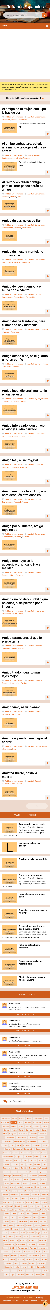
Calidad (38, 717)
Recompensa (43, 1254)
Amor (37, 335)
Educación (6, 1174)
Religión (6, 1262)
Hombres (45, 1193)
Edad (44, 1170)
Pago (14, 755)
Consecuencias (19, 1147)
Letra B (10, 1212)
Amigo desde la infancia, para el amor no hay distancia (23, 329)
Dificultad (6, 473)
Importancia (40, 617)
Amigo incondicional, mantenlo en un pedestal (24, 398)
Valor (21, 620)
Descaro (15, 1159)
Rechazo (25, 543)
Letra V (6, 1223)
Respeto (24, 407)
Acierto (21, 1124)
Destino (37, 1163)
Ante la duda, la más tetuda (32, 830)
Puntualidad (41, 1250)
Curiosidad (26, 1151)
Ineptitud (45, 1201)
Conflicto (41, 1144)
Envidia (14, 1178)
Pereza (25, 1242)
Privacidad (43, 1246)
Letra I (10, 1216)
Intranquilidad (7, 1208)
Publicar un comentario (14, 123)
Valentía (45, 1277)
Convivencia (43, 1147)
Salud (37, 1265)
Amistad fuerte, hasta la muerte (19, 781)
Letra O (46, 1216)
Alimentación (38, 1124)
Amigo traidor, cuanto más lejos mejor (21, 680)
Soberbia (24, 1269)
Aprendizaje (37, 1128)
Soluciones (41, 1269)
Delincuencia (17, 1155)
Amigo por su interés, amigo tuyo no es (22, 534)
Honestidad (26, 234)
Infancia (6, 338)
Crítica (19, 1151)
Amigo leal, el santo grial (20, 466)
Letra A (3, 1212)
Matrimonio (33, 1227)
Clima (5, 1140)
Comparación (23, 1140)
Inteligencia (33, 1204)
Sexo (16, 1269)
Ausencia (6, 1132)
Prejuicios (23, 1246)
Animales (28, 1128)
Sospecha (22, 126)
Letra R (21, 1220)
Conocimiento (7, 1147)
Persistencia (35, 1242)
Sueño (17, 1273)
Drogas (29, 1170)
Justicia (44, 1208)
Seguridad (8, 1269)
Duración (38, 787)
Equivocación (23, 1178)
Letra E (32, 1212)
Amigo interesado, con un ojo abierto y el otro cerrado (23, 433)
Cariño (37, 370)
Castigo (37, 1136)
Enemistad (7, 755)
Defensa (7, 1155)
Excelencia (15, 473)
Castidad (29, 1136)
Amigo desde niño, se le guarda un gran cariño (25, 363)
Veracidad (29, 1281)
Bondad (44, 1132)
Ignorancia (44, 1197)
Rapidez (12, 1254)
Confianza (6, 164)
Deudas (38, 752)
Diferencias (8, 1166)
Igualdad (5, 1201)
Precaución (26, 442)
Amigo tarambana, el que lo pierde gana (22, 645)
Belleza (28, 1132)
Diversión (15, 1170)
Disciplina (33, 1166)
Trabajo (21, 1277)
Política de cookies (29, 1307)
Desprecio (28, 1163)
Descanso (6, 1159)
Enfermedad (42, 1174)
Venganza (20, 1281)
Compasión (43, 1140)
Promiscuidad (20, 1250)
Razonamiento (22, 1254)
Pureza (4, 1254)
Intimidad (42, 1204)
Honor (14, 1197)
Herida (19, 1193)
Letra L (24, 1216)
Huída (12, 581)
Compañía (6, 654)
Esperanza (42, 1178)
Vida (43, 1281)
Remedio (14, 1262)
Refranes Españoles (25, 9)
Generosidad (15, 1189)
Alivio (46, 1124)
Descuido (36, 1159)
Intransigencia (19, 1208)
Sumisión (31, 1273)
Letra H (3, 1216)
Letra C (17, 1212)
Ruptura (12, 1265)
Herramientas (28, 1193)
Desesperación (8, 1163)
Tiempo (16, 373)
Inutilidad (29, 1208)
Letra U (43, 1220)
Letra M (31, 1216)
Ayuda (37, 405)
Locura (14, 654)
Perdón (18, 1242)
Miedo (11, 1231)
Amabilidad (5, 1128)
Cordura (5, 1151)
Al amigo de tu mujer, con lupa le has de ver (24, 116)
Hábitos (4, 1193)
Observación (35, 1235)
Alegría (28, 1124)
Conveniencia (16, 164)
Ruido (5, 1265)
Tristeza (20, 202)
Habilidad (42, 1189)
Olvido (15, 620)
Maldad (13, 1227)
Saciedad (29, 1265)
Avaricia (13, 1132)
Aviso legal (40, 1304)
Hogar (37, 1193)
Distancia (44, 335)
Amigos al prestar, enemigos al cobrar (24, 746)
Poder (5, 1246)
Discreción (42, 1166)
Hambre (12, 1193)
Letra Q (14, 1220)
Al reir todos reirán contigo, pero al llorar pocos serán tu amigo (22, 191)
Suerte (24, 1273)
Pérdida (21, 654)
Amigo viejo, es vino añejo (21, 713)
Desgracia (18, 1163)
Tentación (5, 1277)
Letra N (39, 1216)
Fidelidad (44, 405)
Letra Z (20, 1223)
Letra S (28, 1220)
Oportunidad (30, 303)
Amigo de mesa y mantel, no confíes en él (22, 259)
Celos (44, 1136)
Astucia (46, 1128)
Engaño (6, 1178)
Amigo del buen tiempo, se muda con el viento (21, 294)
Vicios (38, 1281)
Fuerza (13, 790)
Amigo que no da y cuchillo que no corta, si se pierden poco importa (25, 608)
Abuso (30, 161)
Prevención (15, 689)
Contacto (43, 1307)
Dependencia (40, 1155)
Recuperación (28, 1258)
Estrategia (7, 1182)
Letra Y (13, 1223)
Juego (37, 1208)
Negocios (14, 1235)
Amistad (30, 123)
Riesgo (44, 1262)
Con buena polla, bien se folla (33, 865)
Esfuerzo (33, 1178)
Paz (4, 1242)
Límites (35, 1223)
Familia (6, 1185)
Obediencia (24, 1235)
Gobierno (26, 1189)
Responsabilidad (33, 1262)
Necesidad (5, 1235)
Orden (23, 1239)
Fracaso (26, 1185)
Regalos (38, 1258)
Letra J (17, 1216)
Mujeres (14, 126)
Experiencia (33, 1182)
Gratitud (6, 407)
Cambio (38, 300)
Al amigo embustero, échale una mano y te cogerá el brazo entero (24, 153)
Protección (31, 1250)
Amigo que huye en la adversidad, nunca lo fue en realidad (22, 570)
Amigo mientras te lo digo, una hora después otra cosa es (24, 499)
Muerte (20, 790)
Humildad (28, 1197)
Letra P (7, 1220)
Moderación (20, 1231)
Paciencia (30, 1239)
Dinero (44, 752)
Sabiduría (20, 1265)
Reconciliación (6, 1258)
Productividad (9, 1250)
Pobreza (44, 1242)
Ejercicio (24, 1174)
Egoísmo (15, 1174)
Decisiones (36, 1151)
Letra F (39, 1212)
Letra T (35, 1220)
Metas (4, 1231)
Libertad (28, 1223)
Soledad (32, 1269)
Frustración (35, 1185)
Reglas (46, 1258)
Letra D (25, 1212)
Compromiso (10, 1144)
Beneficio (38, 652)
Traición (25, 508)
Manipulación (23, 1227)
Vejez (19, 720)
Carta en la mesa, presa (30, 881)
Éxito (24, 1182)
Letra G (46, 1212)
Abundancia (6, 1124)
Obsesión (45, 1235)
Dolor (22, 1170)
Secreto (44, 1265)
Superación (41, 1273)
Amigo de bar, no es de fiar (21, 226)
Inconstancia (25, 1201)
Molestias (29, 1231)
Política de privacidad (11, 1307)
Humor (13, 202)
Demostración (28, 1155)
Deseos (44, 1159)
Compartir (33, 1140)
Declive (45, 1151)
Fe (11, 1185)
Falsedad (26, 164)
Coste (12, 1151)
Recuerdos (15, 338)
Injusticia (24, 1204)
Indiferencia (7, 620)
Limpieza (43, 1223)
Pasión (45, 1239)
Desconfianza (40, 123)
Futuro (7, 1189)
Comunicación (21, 1144)
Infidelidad (6, 126)
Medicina (43, 1227)
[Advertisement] (25, 60)
